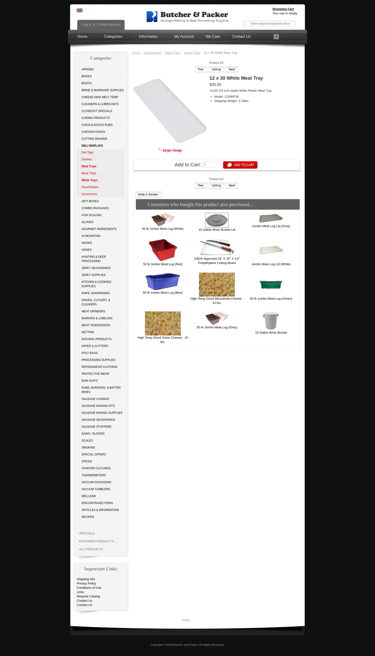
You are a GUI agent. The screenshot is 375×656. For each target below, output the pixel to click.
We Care (213, 36)
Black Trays (89, 173)
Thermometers (94, 475)
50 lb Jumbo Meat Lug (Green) (271, 298)
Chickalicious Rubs (97, 125)
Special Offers (94, 454)
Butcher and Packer (185, 644)
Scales (87, 440)
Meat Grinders (93, 311)
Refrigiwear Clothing (99, 367)
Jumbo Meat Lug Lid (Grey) (271, 226)
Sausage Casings (95, 399)
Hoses (87, 250)
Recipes (88, 517)
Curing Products (96, 118)
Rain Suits (90, 380)
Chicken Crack (93, 132)
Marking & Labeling (97, 318)
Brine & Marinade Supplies (103, 90)
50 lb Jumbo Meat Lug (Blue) (163, 292)
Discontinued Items (97, 503)
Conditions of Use (89, 587)
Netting (88, 332)
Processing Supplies (99, 360)
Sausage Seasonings (98, 419)
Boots (87, 83)
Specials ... (88, 533)
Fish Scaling (91, 215)
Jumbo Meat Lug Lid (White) (271, 264)
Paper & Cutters (95, 346)
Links (80, 592)
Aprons (88, 69)
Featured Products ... (98, 541)
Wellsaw (89, 496)
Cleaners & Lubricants (100, 104)
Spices (87, 461)
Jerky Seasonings (96, 268)
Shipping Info (86, 579)
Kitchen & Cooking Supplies (96, 284)
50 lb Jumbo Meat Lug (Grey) (217, 327)
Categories (113, 36)
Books (87, 76)
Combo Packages (95, 208)
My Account (184, 36)
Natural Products (96, 339)
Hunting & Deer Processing (94, 259)
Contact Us (241, 36)
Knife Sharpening (96, 293)
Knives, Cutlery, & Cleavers (96, 302)
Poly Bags (90, 353)
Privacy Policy (86, 583)
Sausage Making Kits (98, 406)
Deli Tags (87, 152)
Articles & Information (100, 510)
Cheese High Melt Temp (100, 97)
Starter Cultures (96, 468)
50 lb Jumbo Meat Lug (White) (163, 228)
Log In (86, 24)
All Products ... (92, 549)
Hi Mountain (91, 236)
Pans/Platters (90, 187)
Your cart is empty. (285, 13)
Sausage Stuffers (96, 426)
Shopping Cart (283, 9)
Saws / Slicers (93, 433)
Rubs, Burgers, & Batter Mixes (101, 390)
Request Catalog (88, 596)
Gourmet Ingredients (99, 229)
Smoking (88, 447)
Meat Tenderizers (96, 325)
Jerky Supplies (94, 275)
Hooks (87, 243)
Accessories (89, 194)
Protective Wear (95, 374)
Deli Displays (153, 53)
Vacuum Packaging (96, 482)
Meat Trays (173, 53)
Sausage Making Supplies (102, 413)
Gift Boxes (90, 201)
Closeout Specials (97, 111)
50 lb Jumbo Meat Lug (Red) (162, 264)
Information (148, 36)
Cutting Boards (94, 138)
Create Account (108, 24)
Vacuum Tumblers (96, 489)
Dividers (87, 159)
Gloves (87, 222)
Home (82, 36)
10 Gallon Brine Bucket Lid (217, 229)
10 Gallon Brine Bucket (271, 332)
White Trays (192, 53)
